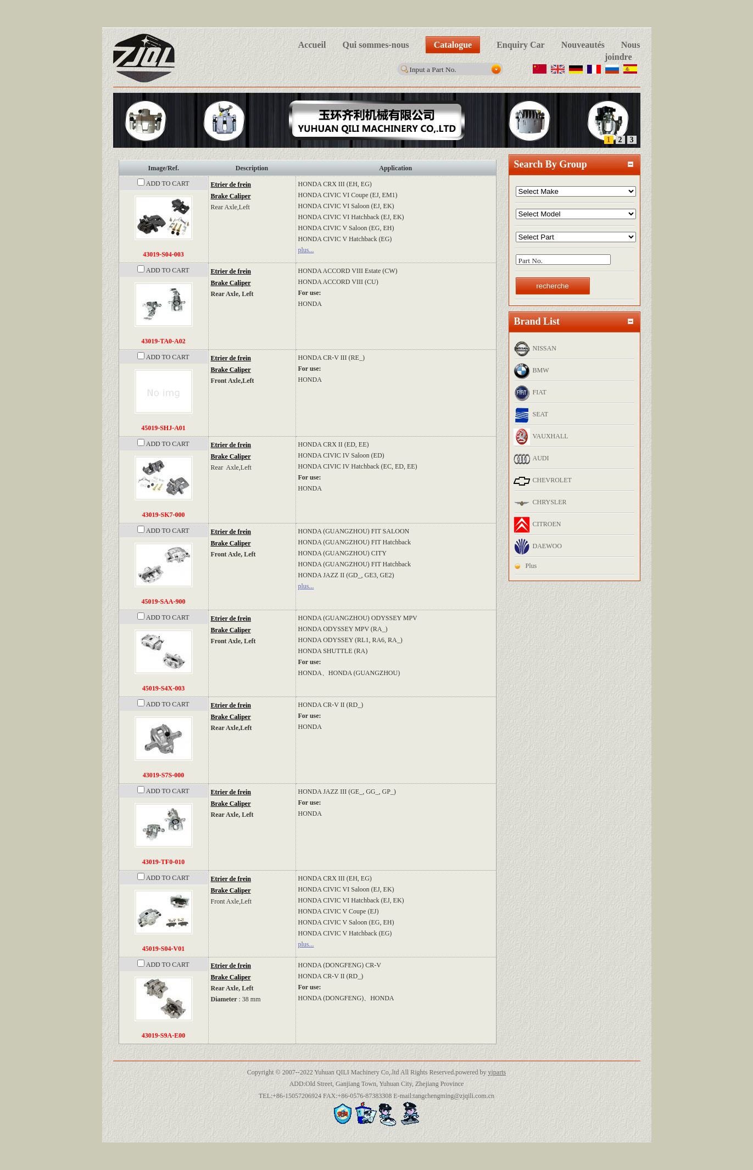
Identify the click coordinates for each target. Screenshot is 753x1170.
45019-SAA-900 (164, 601)
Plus (531, 566)
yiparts (497, 1072)
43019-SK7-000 (163, 515)
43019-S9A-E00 (163, 1035)
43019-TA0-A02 (163, 341)
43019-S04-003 (163, 254)
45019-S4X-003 (163, 688)
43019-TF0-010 (163, 862)
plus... (306, 250)
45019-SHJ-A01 (163, 428)
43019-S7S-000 (163, 775)
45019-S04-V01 (163, 948)
